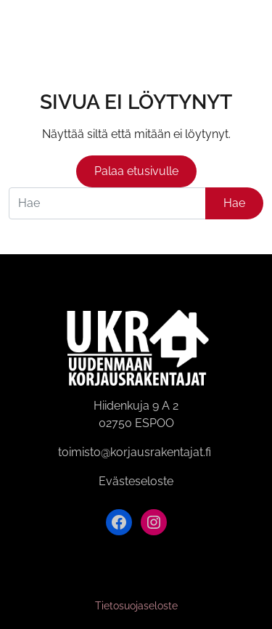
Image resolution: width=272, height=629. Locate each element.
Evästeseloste (136, 481)
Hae (234, 203)
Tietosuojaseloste (136, 606)
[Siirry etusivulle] (27, 27)
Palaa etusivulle (136, 171)
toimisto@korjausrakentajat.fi (134, 452)
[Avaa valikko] (252, 28)
